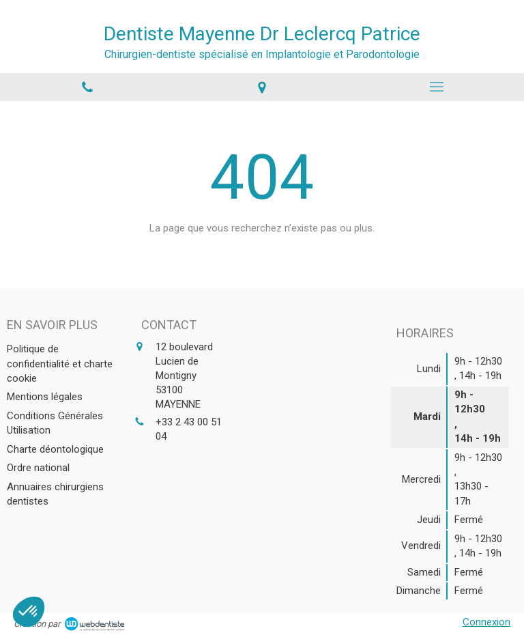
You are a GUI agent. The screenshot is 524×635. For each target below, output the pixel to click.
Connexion (486, 622)
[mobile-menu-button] (436, 86)
